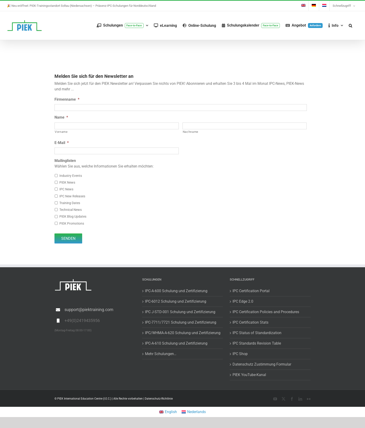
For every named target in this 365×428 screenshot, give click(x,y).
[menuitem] (303, 6)
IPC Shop (240, 354)
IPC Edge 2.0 (243, 301)
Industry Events (70, 176)
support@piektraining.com (88, 309)
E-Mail (61, 142)
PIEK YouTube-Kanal (249, 375)
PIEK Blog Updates (72, 216)
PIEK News (67, 182)
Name (61, 117)
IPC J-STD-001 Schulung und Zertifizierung (180, 312)
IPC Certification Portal (251, 291)
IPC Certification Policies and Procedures (266, 312)
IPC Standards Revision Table (257, 343)
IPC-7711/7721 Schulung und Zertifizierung (180, 322)
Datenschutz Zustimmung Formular (262, 364)
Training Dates (69, 203)
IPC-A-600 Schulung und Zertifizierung (176, 291)
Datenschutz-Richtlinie (159, 398)
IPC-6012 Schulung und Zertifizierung (175, 301)
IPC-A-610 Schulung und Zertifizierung (176, 343)
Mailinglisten (65, 160)
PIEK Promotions (71, 223)
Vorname (61, 132)
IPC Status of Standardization (257, 333)
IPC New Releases (72, 196)
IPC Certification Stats (250, 322)
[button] (350, 25)
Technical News (70, 210)
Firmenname (66, 99)
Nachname (190, 132)
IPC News (66, 189)
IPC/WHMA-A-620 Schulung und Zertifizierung (182, 333)
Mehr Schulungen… (160, 354)
